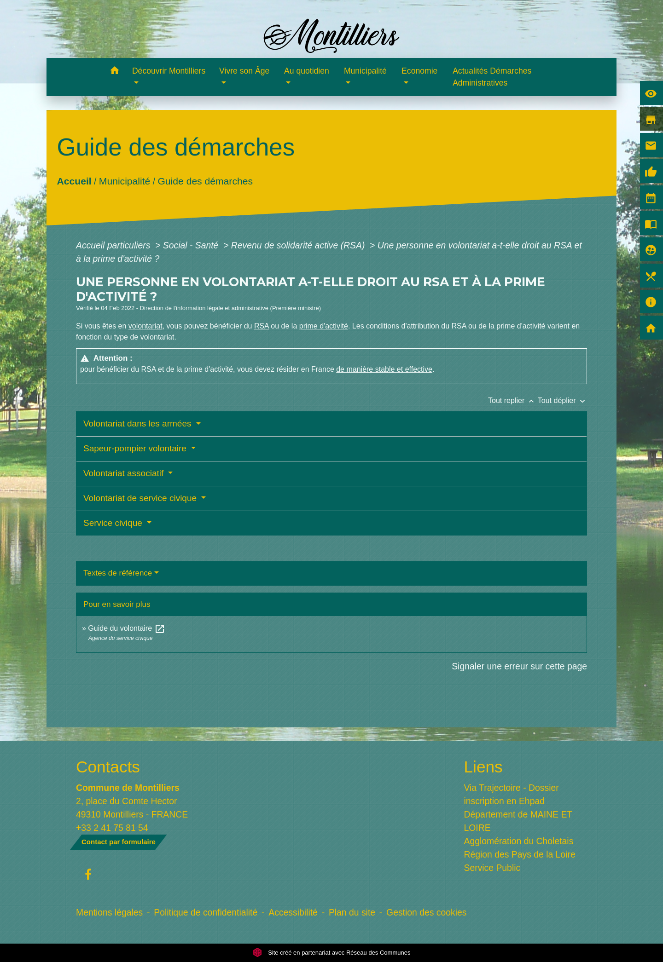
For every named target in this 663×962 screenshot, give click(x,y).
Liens (483, 767)
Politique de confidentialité (205, 912)
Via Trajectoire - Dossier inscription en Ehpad (511, 794)
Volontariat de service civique (141, 498)
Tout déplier (562, 400)
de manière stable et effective (384, 369)
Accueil (74, 181)
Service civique (114, 523)
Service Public (492, 868)
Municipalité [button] (365, 70)
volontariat (145, 326)
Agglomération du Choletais (519, 841)
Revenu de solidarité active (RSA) (299, 245)
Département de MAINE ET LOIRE (518, 821)
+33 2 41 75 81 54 (112, 828)
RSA (261, 326)
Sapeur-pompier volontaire (136, 448)
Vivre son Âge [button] (244, 70)
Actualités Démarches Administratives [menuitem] (492, 76)
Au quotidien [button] (306, 70)
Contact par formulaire (118, 842)
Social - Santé (192, 245)
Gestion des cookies (426, 912)
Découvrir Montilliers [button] (168, 70)
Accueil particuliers (114, 245)
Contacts (108, 767)
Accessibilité (293, 912)
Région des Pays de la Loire (520, 854)
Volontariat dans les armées (138, 423)
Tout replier (513, 400)
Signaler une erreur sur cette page (519, 666)
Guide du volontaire (126, 628)
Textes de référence (117, 573)
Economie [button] (419, 70)
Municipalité (124, 181)
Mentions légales (109, 912)
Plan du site (352, 912)
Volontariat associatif (124, 473)
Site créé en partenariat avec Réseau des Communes (332, 952)
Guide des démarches (205, 181)
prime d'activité (323, 326)
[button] (114, 72)
